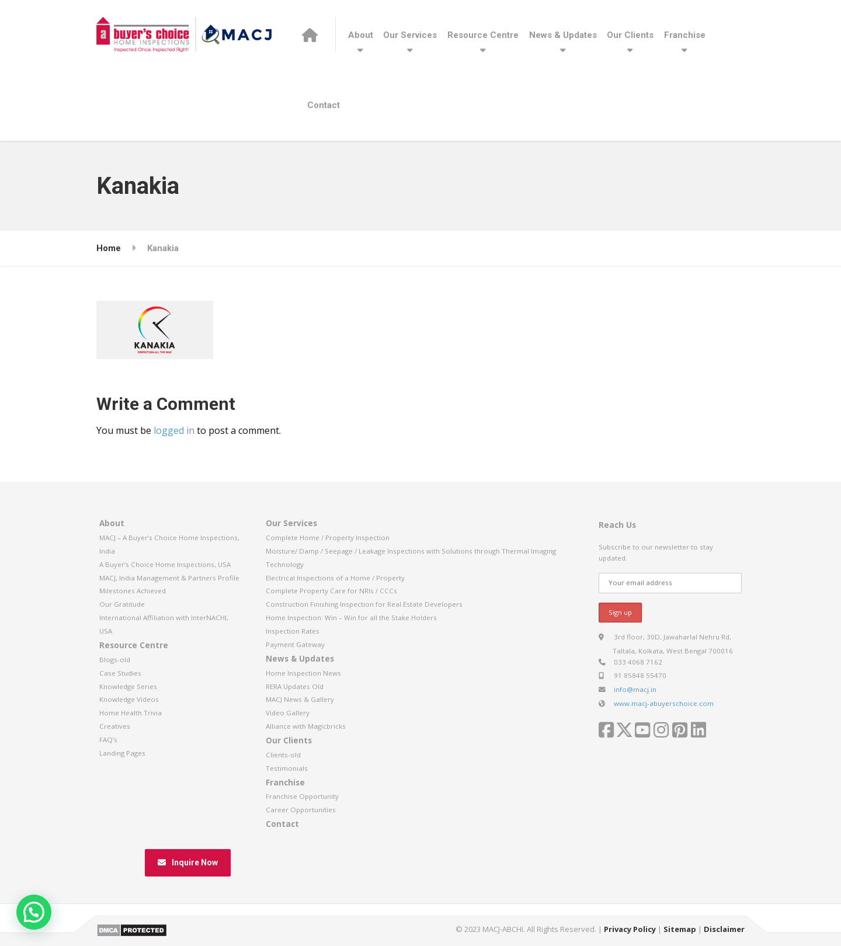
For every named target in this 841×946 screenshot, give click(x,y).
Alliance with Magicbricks (306, 726)
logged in (174, 430)
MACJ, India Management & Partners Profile (169, 577)
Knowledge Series (128, 686)
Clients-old (283, 754)
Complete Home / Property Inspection (328, 537)
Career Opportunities (301, 809)
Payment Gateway (295, 644)
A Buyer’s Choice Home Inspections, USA (165, 564)
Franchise (685, 35)
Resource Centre (483, 35)
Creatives (114, 726)
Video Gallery (288, 712)
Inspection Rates (292, 631)
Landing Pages (122, 753)
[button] (33, 912)
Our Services (410, 35)
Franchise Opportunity (302, 796)
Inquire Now (188, 862)
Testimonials (287, 768)
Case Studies (120, 673)
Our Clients (630, 35)
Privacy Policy (630, 929)
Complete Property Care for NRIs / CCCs (331, 590)
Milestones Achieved (132, 590)
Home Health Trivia (130, 712)
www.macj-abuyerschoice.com (664, 703)
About (360, 35)
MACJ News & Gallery (300, 699)
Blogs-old (114, 659)
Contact (323, 105)
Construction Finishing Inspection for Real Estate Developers (364, 604)
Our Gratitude (122, 604)
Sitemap (679, 929)
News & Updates (563, 35)
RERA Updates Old (295, 686)
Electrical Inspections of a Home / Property (335, 577)
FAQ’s (108, 739)
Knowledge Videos (129, 699)
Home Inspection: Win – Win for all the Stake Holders (351, 617)
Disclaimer (724, 929)
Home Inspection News (303, 673)
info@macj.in (635, 689)
